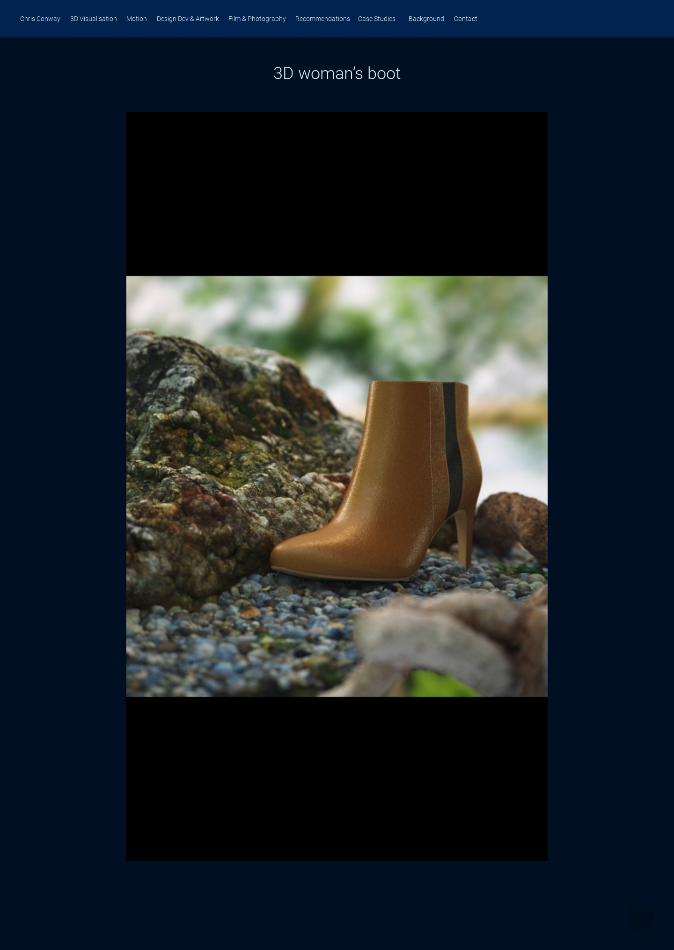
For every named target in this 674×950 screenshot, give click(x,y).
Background (426, 18)
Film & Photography (257, 18)
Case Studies (377, 18)
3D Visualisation (93, 18)
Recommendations (322, 18)
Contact (465, 18)
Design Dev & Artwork (188, 18)
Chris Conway (40, 18)
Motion (136, 18)
